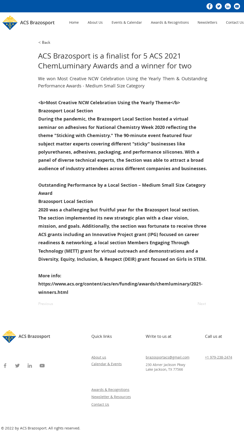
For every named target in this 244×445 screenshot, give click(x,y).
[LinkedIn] (228, 6)
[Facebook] (209, 6)
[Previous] (54, 304)
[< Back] (54, 42)
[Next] (193, 304)
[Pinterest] (42, 422)
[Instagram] (33, 422)
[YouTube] (237, 6)
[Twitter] (219, 6)
